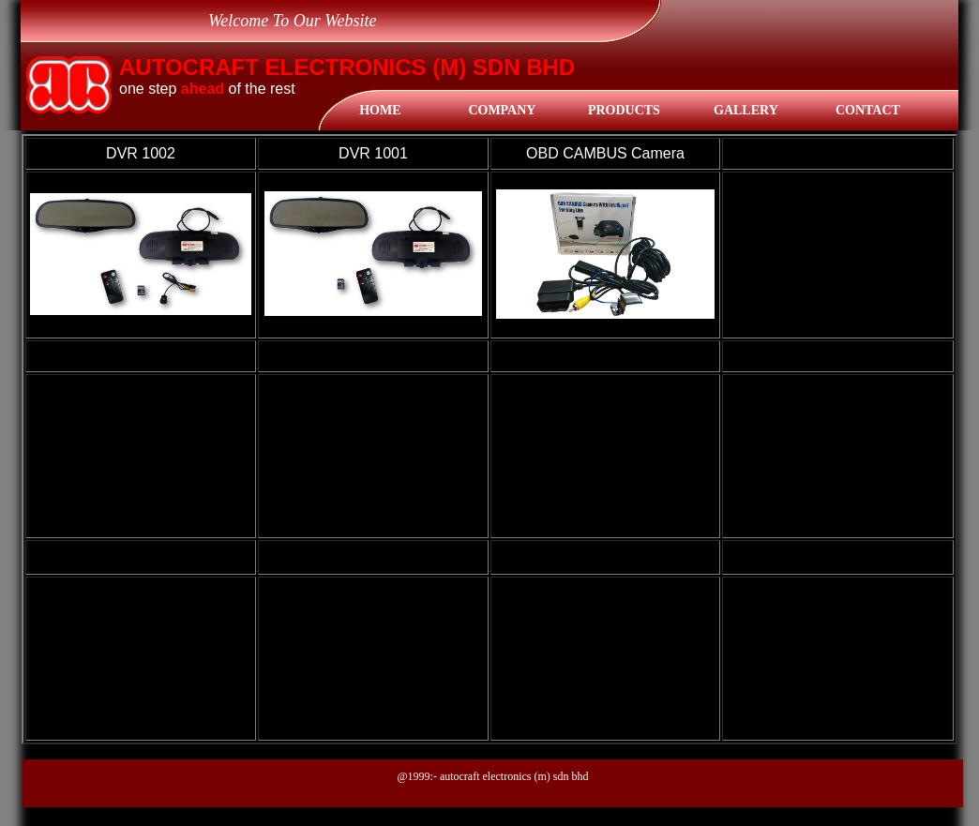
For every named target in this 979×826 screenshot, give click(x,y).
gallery (746, 110)
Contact (868, 110)
